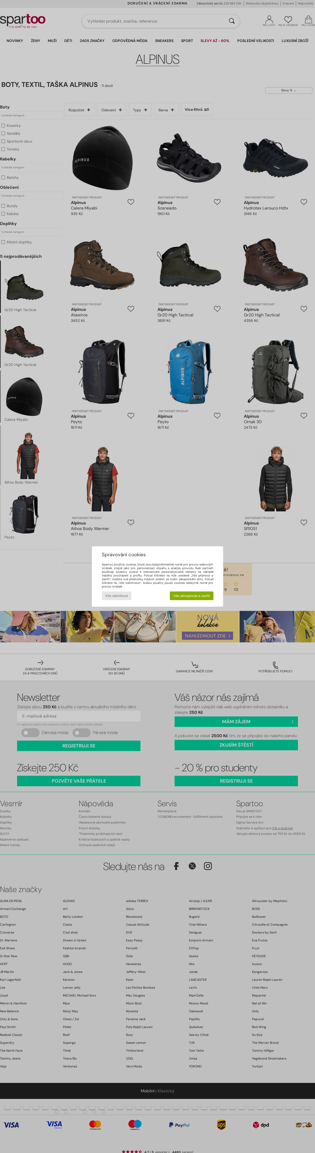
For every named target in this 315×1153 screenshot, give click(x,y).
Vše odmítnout (116, 596)
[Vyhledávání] (232, 21)
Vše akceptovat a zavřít (192, 596)
